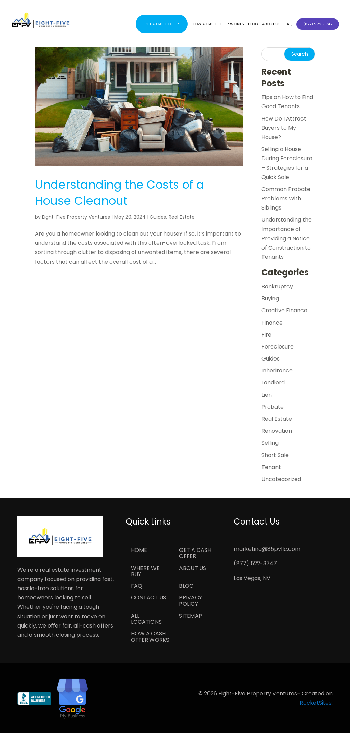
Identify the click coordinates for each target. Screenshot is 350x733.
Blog (253, 24)
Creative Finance (284, 310)
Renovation (276, 431)
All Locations (146, 619)
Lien (266, 395)
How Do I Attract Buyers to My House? (283, 128)
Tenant (271, 467)
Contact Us (148, 598)
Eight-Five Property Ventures (76, 217)
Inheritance (277, 371)
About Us (271, 24)
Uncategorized (281, 479)
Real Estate (182, 217)
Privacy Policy (190, 601)
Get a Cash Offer (161, 24)
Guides (158, 217)
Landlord (273, 383)
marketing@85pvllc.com (267, 549)
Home (139, 550)
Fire (266, 335)
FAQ (288, 24)
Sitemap (190, 616)
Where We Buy (145, 571)
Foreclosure (277, 347)
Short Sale (275, 455)
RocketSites (316, 703)
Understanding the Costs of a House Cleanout (119, 192)
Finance (272, 323)
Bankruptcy (277, 286)
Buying (270, 298)
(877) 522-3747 (255, 563)
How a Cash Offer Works (218, 24)
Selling (270, 443)
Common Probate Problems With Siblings (285, 198)
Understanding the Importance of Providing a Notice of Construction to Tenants (286, 238)
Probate (272, 407)
